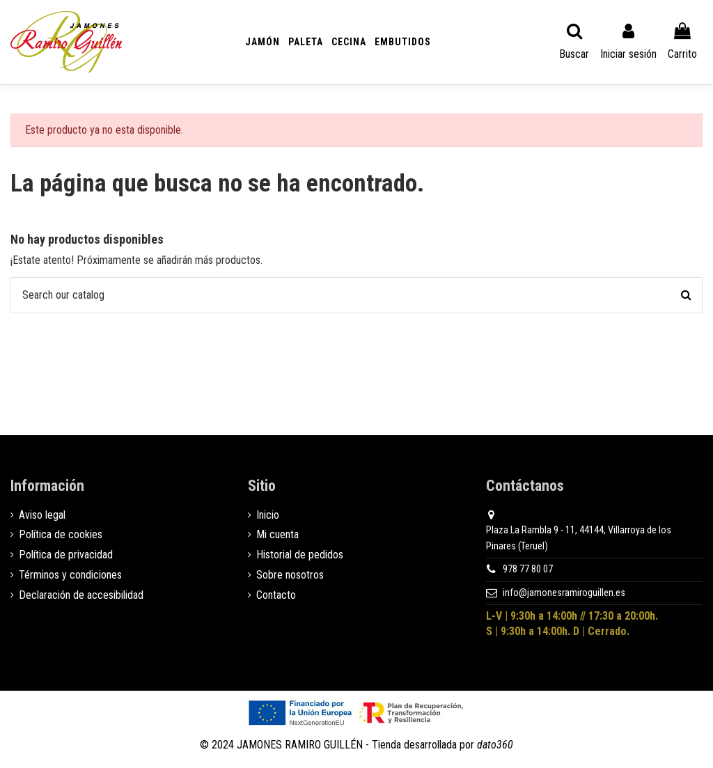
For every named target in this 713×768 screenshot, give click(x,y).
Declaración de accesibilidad (81, 595)
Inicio (267, 515)
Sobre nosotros (290, 574)
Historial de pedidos (299, 554)
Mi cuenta (277, 534)
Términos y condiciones (70, 574)
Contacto (276, 595)
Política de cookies (60, 534)
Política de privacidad (66, 554)
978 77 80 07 (528, 569)
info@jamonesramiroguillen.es (564, 593)
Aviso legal (42, 515)
